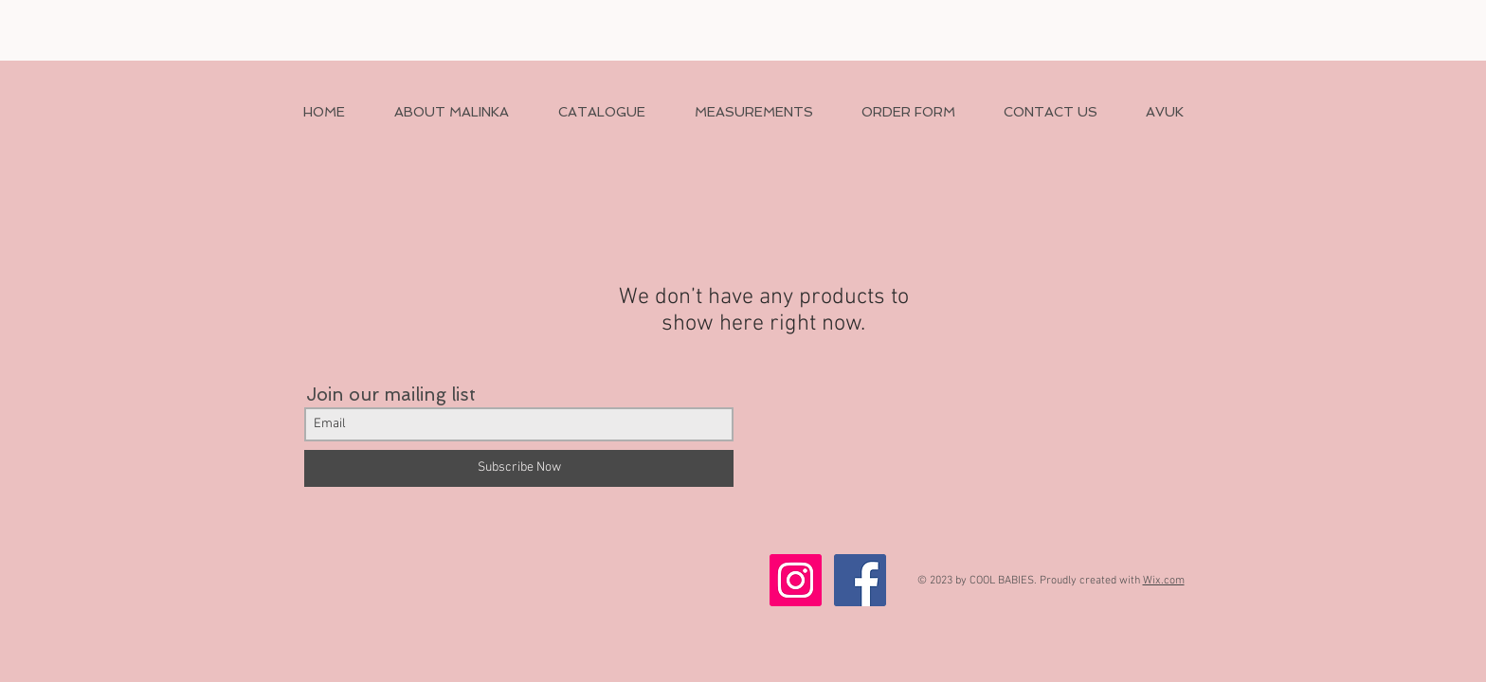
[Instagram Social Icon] (796, 580)
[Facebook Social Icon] (860, 580)
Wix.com (1164, 580)
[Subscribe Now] (519, 468)
